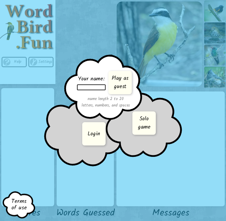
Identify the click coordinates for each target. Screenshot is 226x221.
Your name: (91, 82)
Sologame (144, 123)
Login (94, 134)
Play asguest (120, 82)
